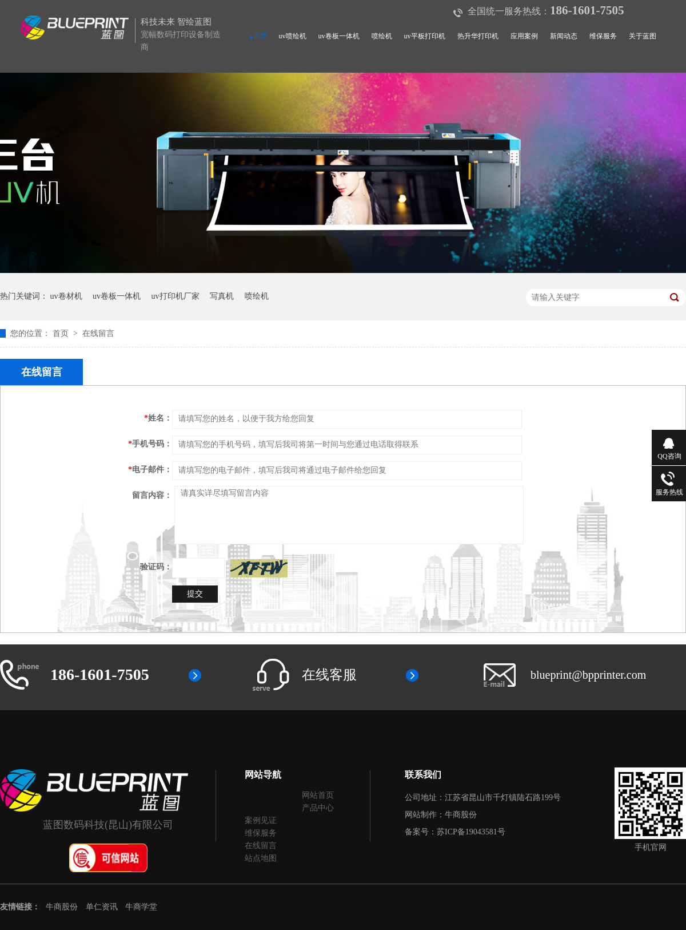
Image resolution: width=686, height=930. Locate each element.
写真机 (222, 296)
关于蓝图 (642, 36)
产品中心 (318, 808)
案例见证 (261, 820)
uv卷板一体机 (339, 36)
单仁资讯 (102, 907)
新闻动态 (563, 36)
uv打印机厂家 (175, 296)
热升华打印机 (477, 36)
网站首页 (318, 795)
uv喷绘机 (292, 36)
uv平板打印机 (424, 36)
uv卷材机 (66, 296)
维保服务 (603, 36)
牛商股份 (461, 814)
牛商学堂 (141, 907)
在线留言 (98, 333)
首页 (260, 36)
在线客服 (329, 674)
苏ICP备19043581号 (471, 832)
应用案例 (524, 36)
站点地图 (261, 858)
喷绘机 (382, 36)
